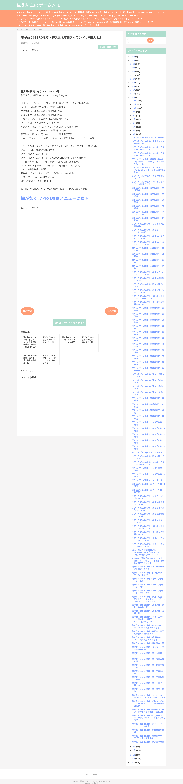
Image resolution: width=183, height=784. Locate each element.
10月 (135, 108)
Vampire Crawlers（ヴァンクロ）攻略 (82, 25)
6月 (134, 123)
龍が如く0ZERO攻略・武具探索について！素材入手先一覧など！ (148, 638)
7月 (134, 119)
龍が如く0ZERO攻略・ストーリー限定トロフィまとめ (148, 568)
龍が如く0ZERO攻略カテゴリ (69, 323)
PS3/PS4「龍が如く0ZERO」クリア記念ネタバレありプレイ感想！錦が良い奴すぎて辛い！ (148, 560)
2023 (132, 68)
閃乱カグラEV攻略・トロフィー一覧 (148, 137)
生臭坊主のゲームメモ (39, 5)
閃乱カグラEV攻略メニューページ (147, 480)
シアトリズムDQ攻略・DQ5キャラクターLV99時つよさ (148, 183)
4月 (134, 130)
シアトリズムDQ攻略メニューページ (148, 452)
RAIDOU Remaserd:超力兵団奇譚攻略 (105, 22)
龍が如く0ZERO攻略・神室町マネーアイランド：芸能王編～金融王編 (148, 710)
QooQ (96, 783)
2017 (132, 90)
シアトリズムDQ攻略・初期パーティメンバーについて (148, 545)
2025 (132, 60)
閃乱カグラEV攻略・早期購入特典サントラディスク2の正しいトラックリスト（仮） (148, 161)
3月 (134, 134)
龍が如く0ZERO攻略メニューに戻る (55, 198)
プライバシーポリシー (123, 19)
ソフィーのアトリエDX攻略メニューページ (35, 19)
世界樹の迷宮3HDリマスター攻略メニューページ (99, 12)
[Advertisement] (69, 69)
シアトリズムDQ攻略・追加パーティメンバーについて (148, 539)
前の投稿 (111, 311)
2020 (132, 79)
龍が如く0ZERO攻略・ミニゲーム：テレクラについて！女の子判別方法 (148, 696)
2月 (134, 746)
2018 (132, 86)
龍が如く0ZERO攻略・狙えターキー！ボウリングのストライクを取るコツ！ (148, 717)
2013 (132, 759)
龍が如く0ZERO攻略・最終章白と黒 (148, 643)
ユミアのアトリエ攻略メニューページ (33, 22)
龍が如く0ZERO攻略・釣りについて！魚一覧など (147, 574)
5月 (134, 127)
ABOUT (138, 19)
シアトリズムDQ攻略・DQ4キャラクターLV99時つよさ (148, 463)
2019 (132, 82)
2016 (132, 94)
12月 (135, 101)
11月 (135, 104)
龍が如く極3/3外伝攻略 (53, 25)
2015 (132, 97)
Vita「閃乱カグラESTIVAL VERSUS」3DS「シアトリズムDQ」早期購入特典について (147, 552)
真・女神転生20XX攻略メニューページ (69, 22)
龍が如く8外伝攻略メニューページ (61, 12)
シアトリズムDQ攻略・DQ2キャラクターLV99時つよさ (148, 527)
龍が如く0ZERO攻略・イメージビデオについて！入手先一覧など (148, 626)
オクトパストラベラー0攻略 (29, 25)
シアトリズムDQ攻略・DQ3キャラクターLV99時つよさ (148, 154)
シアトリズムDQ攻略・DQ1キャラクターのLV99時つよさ (148, 297)
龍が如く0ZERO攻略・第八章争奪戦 (148, 742)
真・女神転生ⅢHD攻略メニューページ (34, 16)
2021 (132, 75)
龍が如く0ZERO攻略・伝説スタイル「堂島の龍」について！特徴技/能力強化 (148, 703)
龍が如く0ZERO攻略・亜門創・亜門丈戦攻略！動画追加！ (148, 632)
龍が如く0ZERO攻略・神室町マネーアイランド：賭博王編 (148, 737)
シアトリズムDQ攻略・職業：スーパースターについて (148, 273)
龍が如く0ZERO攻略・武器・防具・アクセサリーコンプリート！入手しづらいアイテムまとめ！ (148, 599)
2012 (132, 762)
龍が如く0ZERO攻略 (108, 47)
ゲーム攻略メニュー (103, 19)
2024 (132, 64)
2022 (132, 71)
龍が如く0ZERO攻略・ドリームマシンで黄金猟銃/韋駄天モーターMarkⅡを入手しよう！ (148, 619)
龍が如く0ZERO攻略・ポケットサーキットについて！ (148, 725)
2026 (132, 56)
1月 (134, 750)
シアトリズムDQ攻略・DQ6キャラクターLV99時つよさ (148, 148)
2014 (132, 755)
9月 (134, 112)
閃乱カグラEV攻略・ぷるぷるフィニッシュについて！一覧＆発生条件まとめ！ (148, 169)
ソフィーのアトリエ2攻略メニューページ (74, 19)
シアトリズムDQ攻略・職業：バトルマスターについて (148, 243)
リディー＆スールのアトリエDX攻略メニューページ (75, 16)
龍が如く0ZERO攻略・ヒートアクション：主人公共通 (148, 592)
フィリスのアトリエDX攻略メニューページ (119, 16)
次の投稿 (27, 311)
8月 (134, 116)
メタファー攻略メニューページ (30, 12)
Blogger (95, 774)
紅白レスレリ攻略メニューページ (138, 22)
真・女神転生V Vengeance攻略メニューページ (143, 12)
